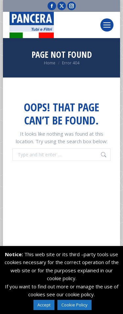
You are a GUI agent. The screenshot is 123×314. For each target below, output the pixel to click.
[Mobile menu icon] (106, 25)
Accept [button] (44, 305)
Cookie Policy (74, 305)
